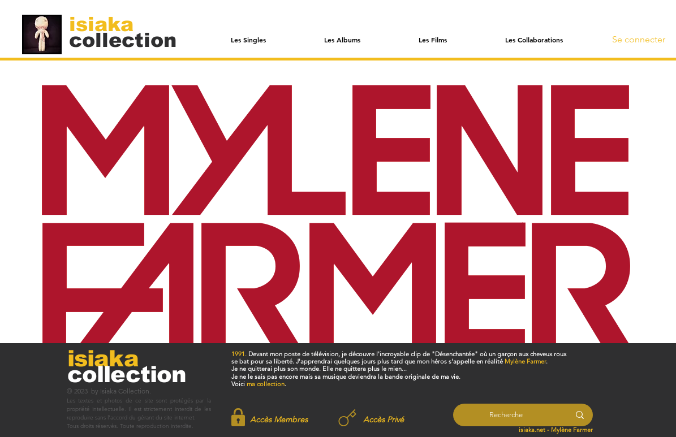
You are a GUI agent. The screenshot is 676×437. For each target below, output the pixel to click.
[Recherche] (506, 415)
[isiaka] (108, 24)
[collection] (122, 40)
